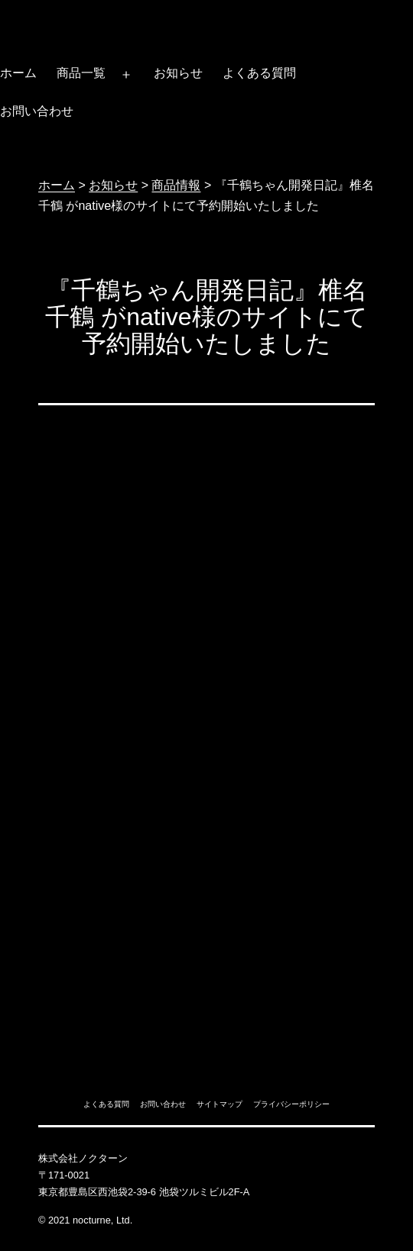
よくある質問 (259, 72)
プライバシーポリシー (291, 1104)
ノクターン (47, 17)
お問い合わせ (163, 1104)
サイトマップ (219, 1104)
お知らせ (178, 72)
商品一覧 (81, 72)
